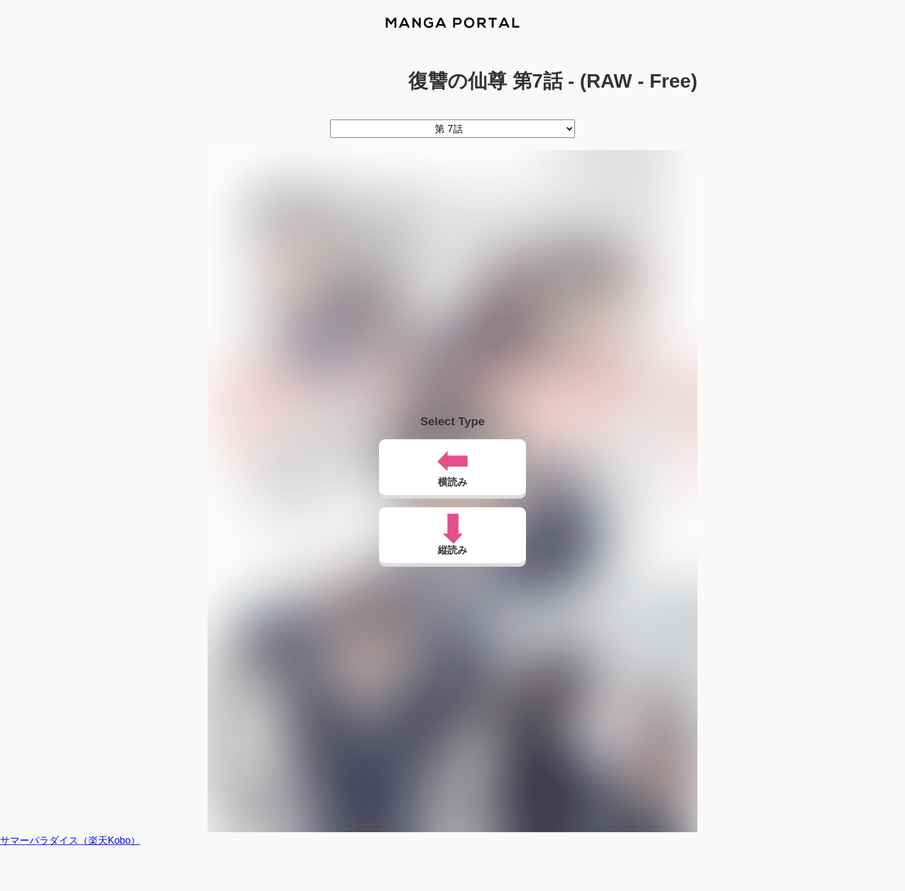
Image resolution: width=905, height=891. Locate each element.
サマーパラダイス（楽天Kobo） (70, 840)
